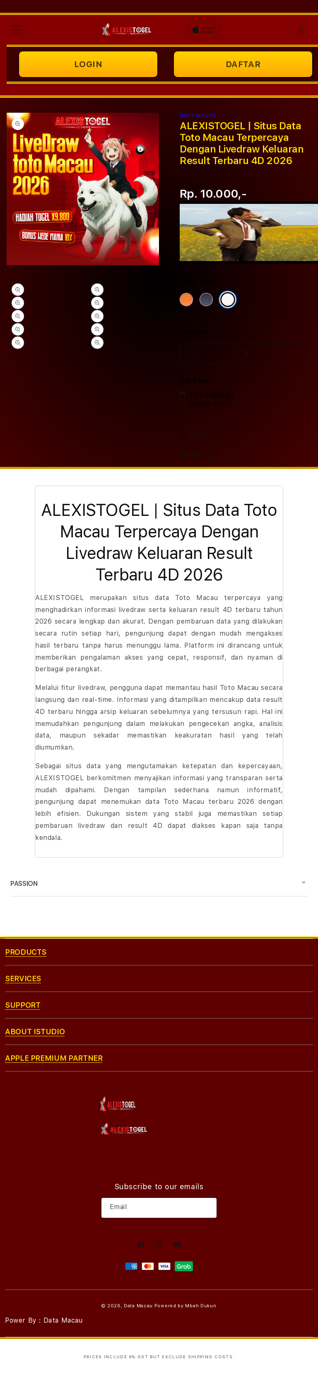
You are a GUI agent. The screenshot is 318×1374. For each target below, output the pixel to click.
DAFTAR (243, 64)
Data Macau (138, 1306)
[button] (16, 30)
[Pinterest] (211, 456)
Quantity (193, 332)
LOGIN (88, 64)
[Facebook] (185, 456)
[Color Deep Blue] (206, 299)
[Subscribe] (207, 1207)
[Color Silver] (227, 299)
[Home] (127, 30)
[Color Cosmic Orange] (186, 299)
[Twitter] (197, 456)
